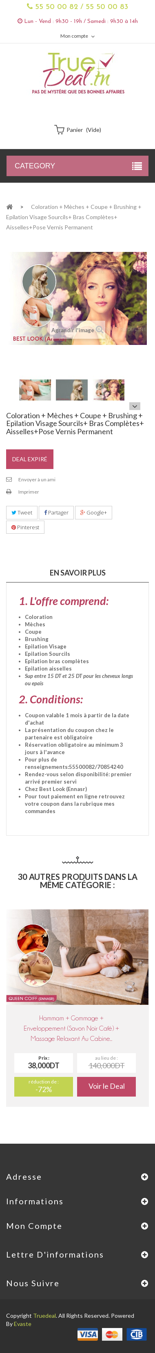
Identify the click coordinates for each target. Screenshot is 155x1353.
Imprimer (28, 492)
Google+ (93, 512)
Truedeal (44, 1315)
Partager (56, 512)
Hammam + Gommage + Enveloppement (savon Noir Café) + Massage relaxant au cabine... (71, 1028)
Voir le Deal (107, 1085)
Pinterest (25, 527)
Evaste (22, 1323)
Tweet (21, 512)
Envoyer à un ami (36, 479)
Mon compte (34, 1226)
